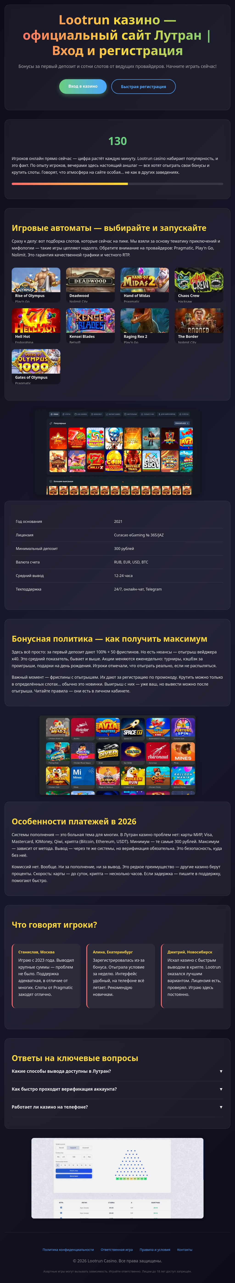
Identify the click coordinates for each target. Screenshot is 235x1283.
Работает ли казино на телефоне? (117, 1107)
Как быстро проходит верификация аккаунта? (117, 1089)
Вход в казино (83, 86)
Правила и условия (155, 1249)
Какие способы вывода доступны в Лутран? (117, 1071)
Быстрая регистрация (143, 86)
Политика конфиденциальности (68, 1249)
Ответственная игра (117, 1249)
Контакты (184, 1249)
